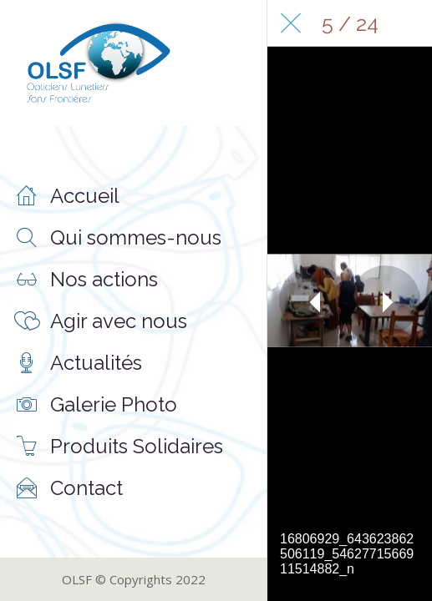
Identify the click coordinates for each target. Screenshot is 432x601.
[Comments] (409, 23)
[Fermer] (291, 23)
